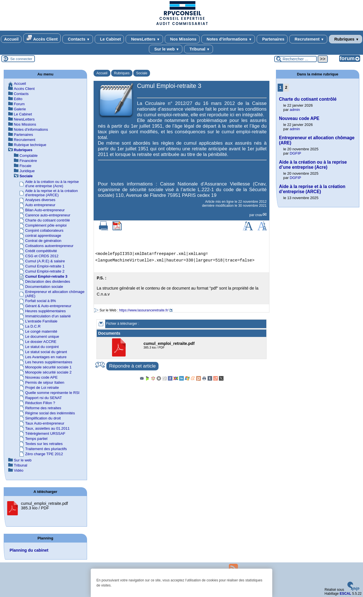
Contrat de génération (43, 241)
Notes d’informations (228, 39)
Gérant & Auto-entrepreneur (48, 306)
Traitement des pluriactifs (46, 449)
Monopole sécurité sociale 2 (48, 372)
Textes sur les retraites (44, 444)
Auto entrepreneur (40, 205)
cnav (258, 215)
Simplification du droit (43, 418)
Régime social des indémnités (50, 413)
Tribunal (198, 49)
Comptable (29, 155)
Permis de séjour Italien (44, 382)
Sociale (141, 73)
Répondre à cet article (132, 366)
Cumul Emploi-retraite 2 (45, 271)
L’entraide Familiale (41, 321)
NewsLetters (144, 39)
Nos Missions (182, 39)
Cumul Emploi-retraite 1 (45, 266)
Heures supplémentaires (45, 311)
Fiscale (25, 166)
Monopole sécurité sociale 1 (48, 367)
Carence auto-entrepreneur (47, 215)
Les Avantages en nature (46, 357)
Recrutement (308, 39)
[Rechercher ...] (295, 59)
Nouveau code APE (41, 377)
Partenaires (272, 39)
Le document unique (42, 336)
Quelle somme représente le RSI (52, 393)
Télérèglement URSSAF (45, 433)
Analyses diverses (40, 200)
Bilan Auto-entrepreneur (45, 210)
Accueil (11, 39)
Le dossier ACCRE (40, 341)
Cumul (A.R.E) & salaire (45, 261)
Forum (19, 104)
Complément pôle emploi (46, 225)
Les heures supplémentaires (48, 362)
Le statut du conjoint (42, 347)
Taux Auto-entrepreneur (44, 423)
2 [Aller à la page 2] (286, 87)
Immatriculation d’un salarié (48, 316)
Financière (28, 161)
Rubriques (345, 39)
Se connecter (21, 59)
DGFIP (295, 153)
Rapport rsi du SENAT (43, 398)
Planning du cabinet (29, 550)
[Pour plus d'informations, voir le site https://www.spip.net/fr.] (353, 590)
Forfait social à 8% (40, 301)
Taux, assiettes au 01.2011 (47, 428)
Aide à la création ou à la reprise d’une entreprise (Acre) (52, 184)
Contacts (78, 39)
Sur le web (165, 49)
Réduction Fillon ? (40, 403)
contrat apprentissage (43, 235)
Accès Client (42, 38)
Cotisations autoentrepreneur (49, 246)
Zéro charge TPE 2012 (44, 454)
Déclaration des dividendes (47, 281)
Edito (18, 99)
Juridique (27, 171)
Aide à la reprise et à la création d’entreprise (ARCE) (51, 193)
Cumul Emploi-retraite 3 (46, 276)
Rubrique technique (30, 145)
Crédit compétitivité (41, 251)
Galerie (20, 109)
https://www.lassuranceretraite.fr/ (143, 310)
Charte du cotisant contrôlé (47, 220)
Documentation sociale (44, 286)
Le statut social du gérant (46, 352)
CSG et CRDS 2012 (41, 256)
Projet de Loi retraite (42, 387)
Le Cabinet (109, 39)
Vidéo (19, 470)
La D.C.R (33, 326)
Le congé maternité (41, 331)
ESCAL (345, 594)
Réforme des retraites (43, 408)
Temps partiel (36, 438)
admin (295, 109)
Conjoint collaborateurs (44, 230)
